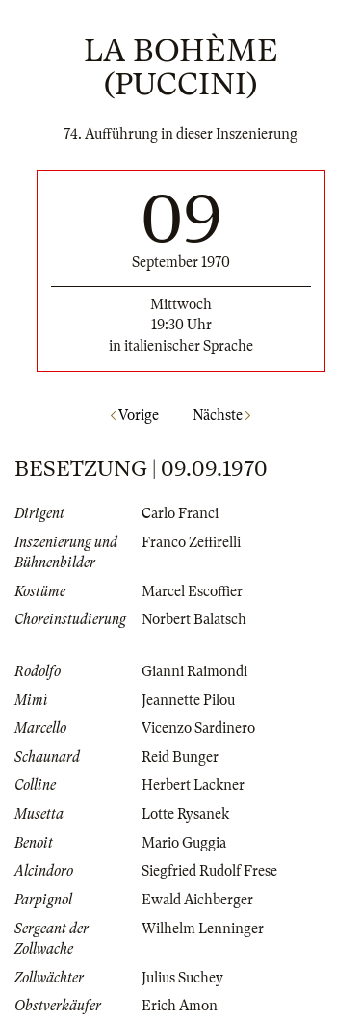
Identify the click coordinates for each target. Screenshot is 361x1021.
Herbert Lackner (193, 785)
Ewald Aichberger (197, 899)
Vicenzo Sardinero (198, 728)
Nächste (221, 415)
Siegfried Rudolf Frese (209, 870)
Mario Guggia (184, 843)
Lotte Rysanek (185, 814)
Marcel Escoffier (192, 591)
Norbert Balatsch (194, 619)
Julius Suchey (182, 977)
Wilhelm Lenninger (203, 928)
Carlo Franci (180, 513)
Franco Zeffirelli (191, 542)
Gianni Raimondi (194, 671)
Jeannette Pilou (188, 700)
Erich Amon (180, 1005)
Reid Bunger (180, 757)
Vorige (135, 415)
